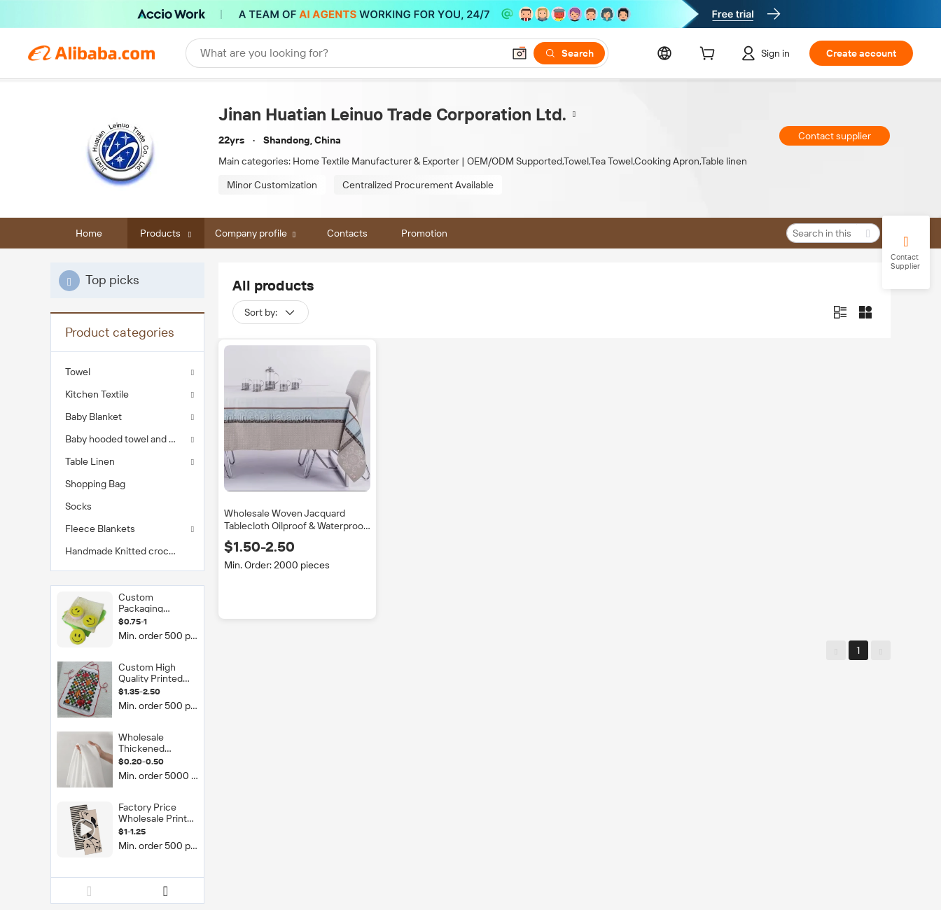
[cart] (709, 55)
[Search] (569, 53)
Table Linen (90, 461)
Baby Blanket (93, 416)
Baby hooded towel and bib (123, 438)
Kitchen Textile (97, 394)
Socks (78, 506)
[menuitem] (127, 483)
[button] (519, 53)
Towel (77, 371)
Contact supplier (834, 135)
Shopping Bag (95, 483)
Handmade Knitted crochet (124, 550)
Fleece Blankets (100, 528)
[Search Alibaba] (350, 53)
